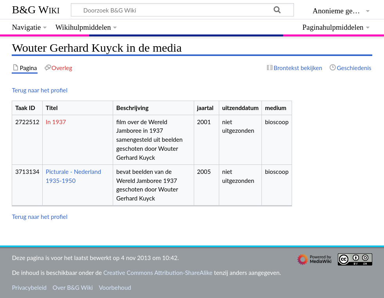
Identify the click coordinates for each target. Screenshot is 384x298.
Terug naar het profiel (39, 90)
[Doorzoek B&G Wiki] (182, 10)
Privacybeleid (29, 287)
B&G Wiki (35, 10)
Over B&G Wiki (72, 287)
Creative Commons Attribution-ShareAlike (158, 272)
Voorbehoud (115, 287)
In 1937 (56, 121)
